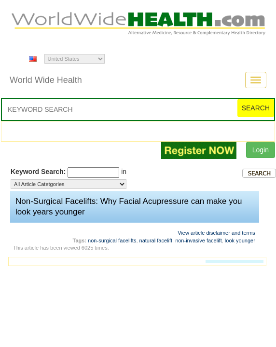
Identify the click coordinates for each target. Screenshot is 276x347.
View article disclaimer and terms (216, 233)
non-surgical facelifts (112, 240)
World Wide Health (46, 80)
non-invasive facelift (198, 240)
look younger (240, 240)
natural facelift (155, 240)
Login (260, 150)
